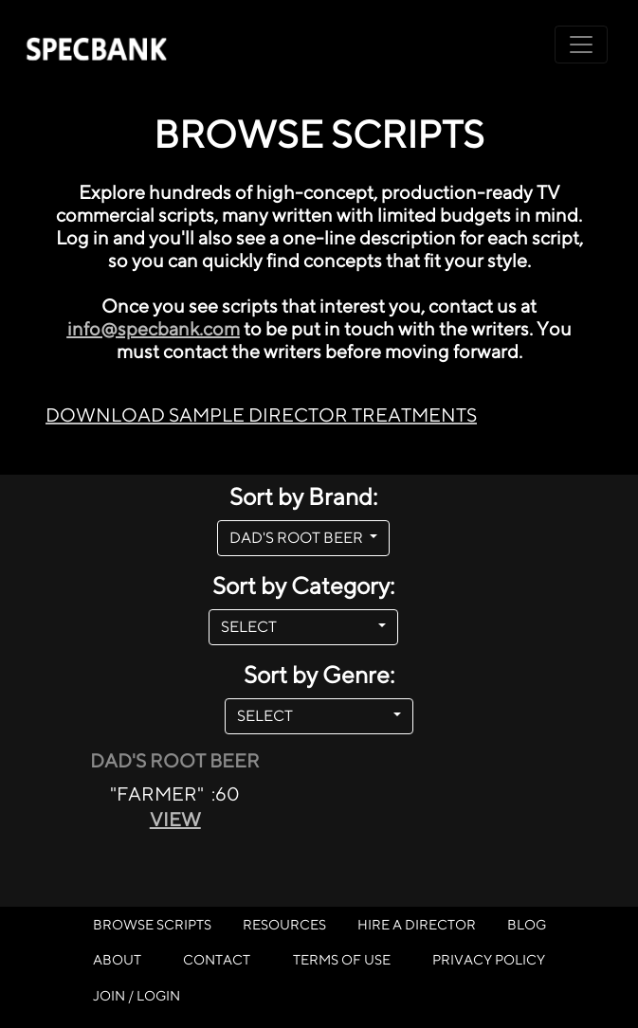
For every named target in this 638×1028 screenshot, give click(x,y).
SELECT (297, 627)
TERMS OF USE (342, 959)
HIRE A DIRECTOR (416, 924)
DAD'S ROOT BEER (297, 538)
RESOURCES (284, 924)
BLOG (526, 924)
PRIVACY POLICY (488, 959)
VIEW (175, 819)
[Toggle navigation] (581, 44)
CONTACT (216, 959)
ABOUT (117, 959)
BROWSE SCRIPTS (152, 924)
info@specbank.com (153, 328)
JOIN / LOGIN (136, 995)
